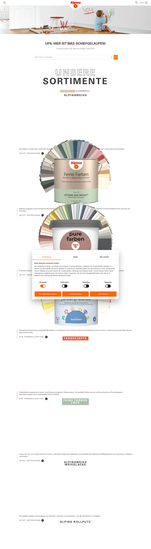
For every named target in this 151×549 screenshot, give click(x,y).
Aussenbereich (82, 91)
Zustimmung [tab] (46, 257)
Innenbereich (67, 91)
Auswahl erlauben (75, 294)
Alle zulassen (103, 294)
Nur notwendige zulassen (48, 294)
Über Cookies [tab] (104, 257)
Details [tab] (75, 257)
